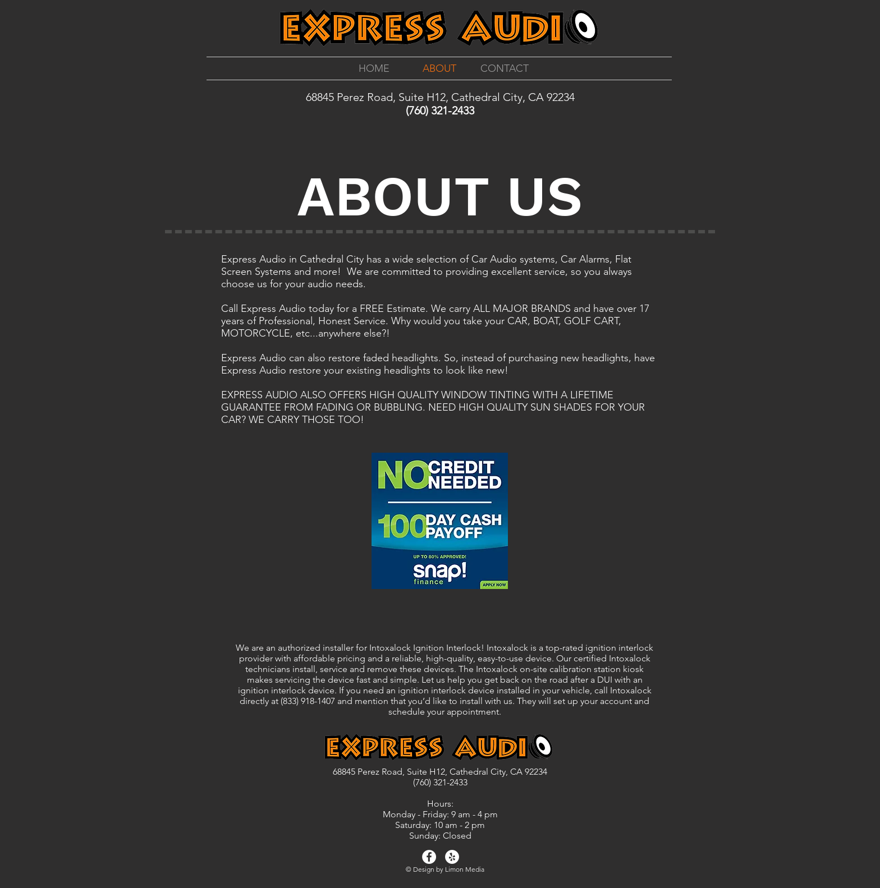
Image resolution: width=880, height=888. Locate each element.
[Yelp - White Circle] (452, 857)
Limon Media (464, 869)
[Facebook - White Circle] (429, 857)
